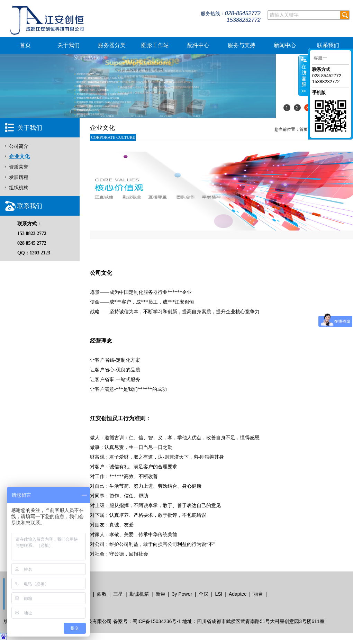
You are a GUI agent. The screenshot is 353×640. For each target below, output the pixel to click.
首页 (25, 45)
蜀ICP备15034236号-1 (157, 621)
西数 (102, 594)
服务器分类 (112, 45)
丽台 (258, 594)
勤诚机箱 (139, 594)
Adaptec (237, 594)
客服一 (320, 58)
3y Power (182, 594)
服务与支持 (241, 45)
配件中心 (198, 45)
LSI (218, 594)
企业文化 (19, 156)
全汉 (203, 594)
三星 (118, 594)
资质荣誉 (18, 167)
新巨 (160, 594)
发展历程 (18, 177)
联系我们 (328, 45)
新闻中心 (285, 45)
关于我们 (68, 45)
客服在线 (303, 75)
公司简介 (18, 146)
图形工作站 (155, 45)
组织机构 (18, 187)
